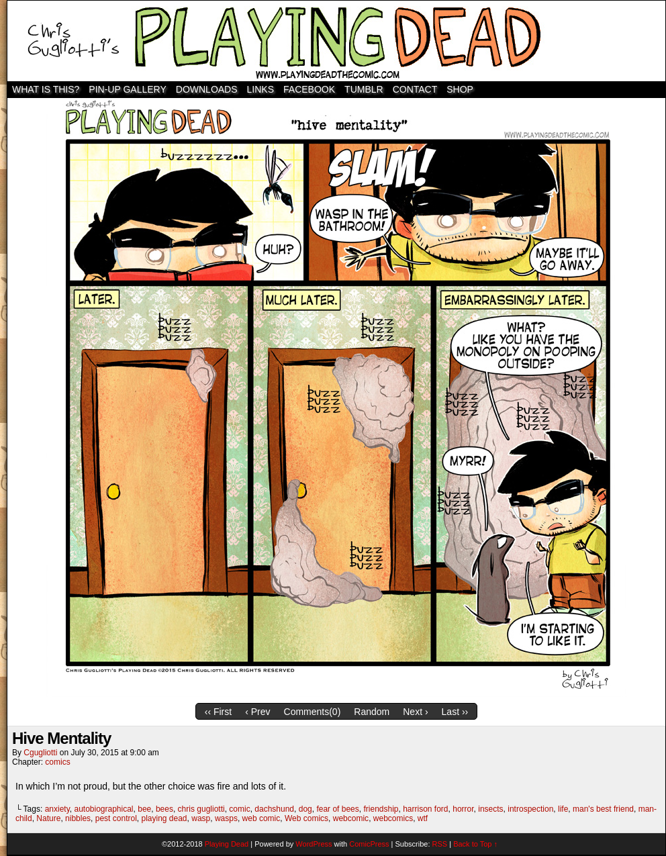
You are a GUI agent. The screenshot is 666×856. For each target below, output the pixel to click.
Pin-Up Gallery (127, 89)
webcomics (393, 818)
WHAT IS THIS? (45, 89)
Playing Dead (336, 41)
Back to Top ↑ (475, 844)
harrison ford (425, 809)
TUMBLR (363, 89)
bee (144, 809)
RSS (440, 844)
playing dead (164, 818)
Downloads (207, 89)
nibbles (78, 818)
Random (371, 711)
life (563, 809)
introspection (530, 809)
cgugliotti (40, 752)
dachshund (274, 809)
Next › (415, 711)
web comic (261, 818)
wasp (200, 818)
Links (260, 89)
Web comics (306, 818)
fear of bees (337, 809)
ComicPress (369, 844)
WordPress (313, 844)
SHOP (459, 89)
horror (463, 809)
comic (239, 809)
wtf (423, 818)
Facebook (309, 89)
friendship (380, 809)
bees (164, 809)
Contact (415, 89)
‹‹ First (218, 711)
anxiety (57, 809)
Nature (48, 818)
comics (57, 762)
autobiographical (103, 809)
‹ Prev (257, 711)
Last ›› (455, 711)
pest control (116, 818)
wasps (226, 818)
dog (305, 809)
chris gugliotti (201, 809)
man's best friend (603, 809)
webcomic (351, 818)
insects (490, 809)
